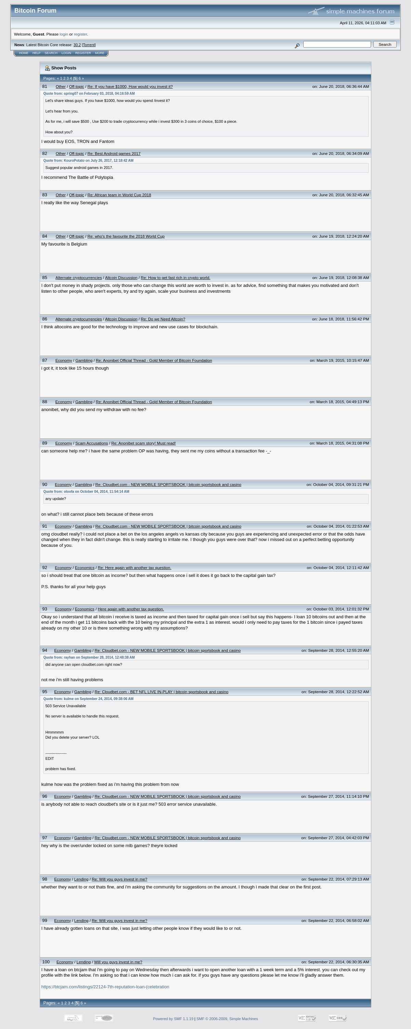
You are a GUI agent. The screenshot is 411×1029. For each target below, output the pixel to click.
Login (66, 53)
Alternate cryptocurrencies (78, 277)
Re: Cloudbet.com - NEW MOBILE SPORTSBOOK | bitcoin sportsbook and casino (168, 484)
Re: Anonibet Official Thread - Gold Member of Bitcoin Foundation (154, 360)
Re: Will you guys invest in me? (119, 879)
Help (36, 53)
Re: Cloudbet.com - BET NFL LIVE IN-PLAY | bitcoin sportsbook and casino (161, 691)
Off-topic (76, 86)
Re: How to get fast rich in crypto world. (175, 277)
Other (61, 86)
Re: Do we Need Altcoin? (163, 319)
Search (51, 53)
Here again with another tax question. (131, 609)
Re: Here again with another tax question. (134, 567)
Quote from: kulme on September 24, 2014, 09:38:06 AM (88, 699)
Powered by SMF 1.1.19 (173, 1019)
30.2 (77, 45)
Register (83, 53)
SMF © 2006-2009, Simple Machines (227, 1019)
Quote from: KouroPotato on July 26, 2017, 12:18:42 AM (88, 160)
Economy (63, 360)
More (99, 53)
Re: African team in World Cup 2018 (119, 195)
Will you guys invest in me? (118, 962)
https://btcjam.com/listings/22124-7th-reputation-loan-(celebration (105, 986)
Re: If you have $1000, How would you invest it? (130, 86)
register (80, 34)
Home (23, 53)
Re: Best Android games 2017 (114, 153)
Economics (84, 567)
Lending (81, 879)
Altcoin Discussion (121, 277)
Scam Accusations (91, 443)
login (64, 34)
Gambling (83, 360)
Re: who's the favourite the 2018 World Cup (126, 236)
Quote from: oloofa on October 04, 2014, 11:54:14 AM (86, 491)
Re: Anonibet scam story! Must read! (143, 443)
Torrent (89, 45)
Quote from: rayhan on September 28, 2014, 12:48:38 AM (89, 657)
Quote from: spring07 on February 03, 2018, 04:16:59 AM (89, 93)
